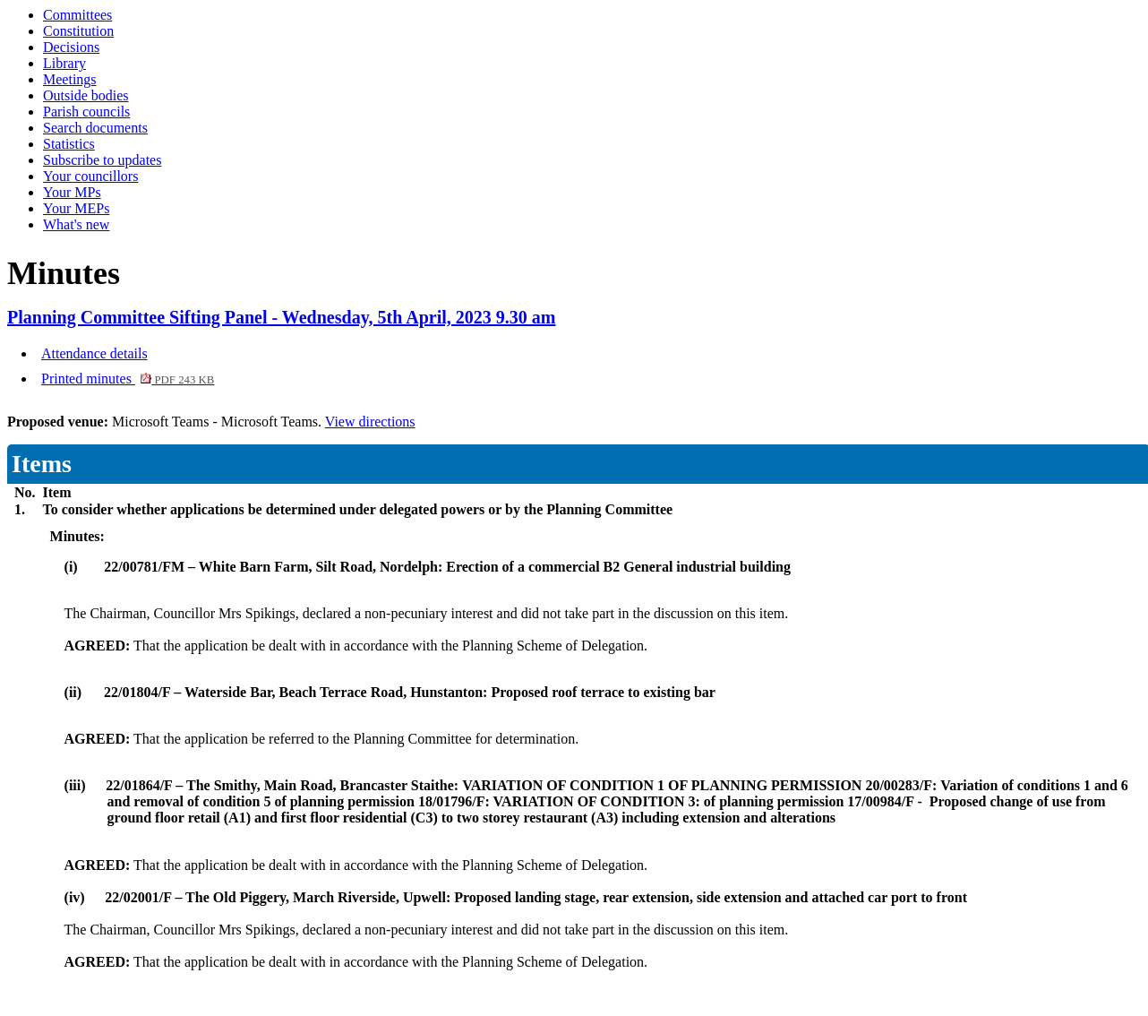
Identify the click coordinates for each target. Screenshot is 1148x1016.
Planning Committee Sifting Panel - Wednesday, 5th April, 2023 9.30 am (281, 317)
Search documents (95, 127)
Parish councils (86, 111)
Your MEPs (76, 208)
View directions (370, 421)
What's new (76, 224)
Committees (77, 14)
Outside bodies (86, 95)
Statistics (69, 143)
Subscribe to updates (102, 160)
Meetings (70, 79)
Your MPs (72, 192)
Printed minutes (127, 378)
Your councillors (90, 176)
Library (64, 63)
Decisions (71, 47)
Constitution (78, 31)
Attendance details (94, 353)
